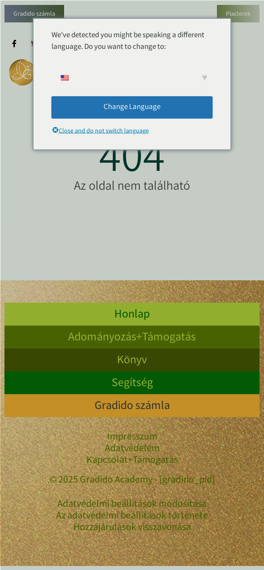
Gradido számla (34, 14)
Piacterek (238, 14)
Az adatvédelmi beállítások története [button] (132, 516)
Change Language (132, 107)
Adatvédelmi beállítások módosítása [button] (132, 505)
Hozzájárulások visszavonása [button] (132, 528)
